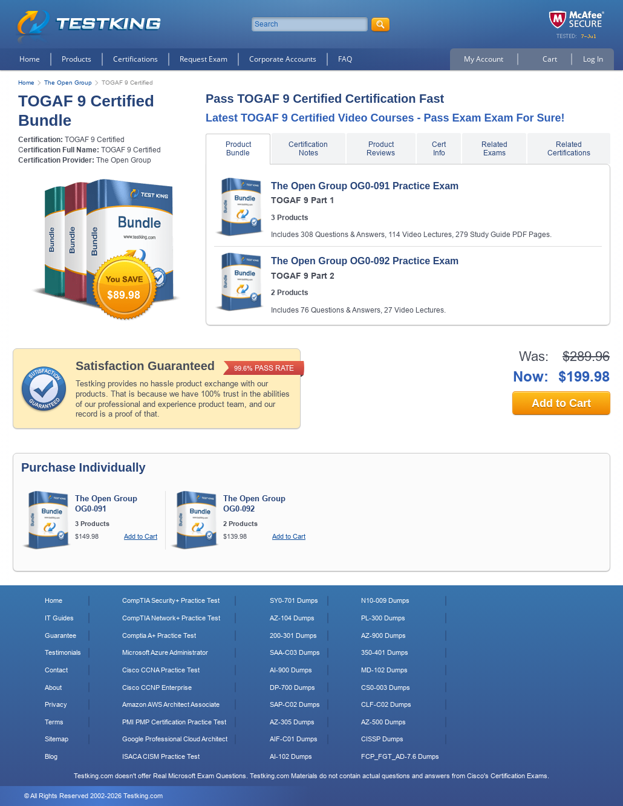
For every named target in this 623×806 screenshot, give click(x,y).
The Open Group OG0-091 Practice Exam (364, 186)
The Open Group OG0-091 (106, 503)
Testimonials (63, 652)
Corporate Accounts (282, 59)
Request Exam (203, 59)
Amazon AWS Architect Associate (171, 704)
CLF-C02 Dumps (386, 704)
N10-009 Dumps (385, 600)
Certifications (135, 59)
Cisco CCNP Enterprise (157, 687)
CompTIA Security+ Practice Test (171, 600)
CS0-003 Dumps (385, 687)
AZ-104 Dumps (292, 618)
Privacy (56, 704)
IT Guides (59, 618)
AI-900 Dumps (291, 670)
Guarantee (60, 635)
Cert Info (439, 148)
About (53, 687)
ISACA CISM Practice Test (161, 756)
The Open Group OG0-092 (254, 503)
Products (76, 59)
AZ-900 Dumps (383, 635)
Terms (54, 722)
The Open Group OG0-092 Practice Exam (364, 261)
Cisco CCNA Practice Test (161, 670)
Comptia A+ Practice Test (159, 635)
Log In (593, 59)
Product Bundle (238, 148)
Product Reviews (381, 148)
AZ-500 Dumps (383, 722)
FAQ (345, 59)
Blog (51, 756)
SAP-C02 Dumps (295, 704)
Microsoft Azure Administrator (165, 652)
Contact (56, 670)
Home (29, 59)
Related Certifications (568, 148)
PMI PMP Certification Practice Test (174, 722)
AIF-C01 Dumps (294, 739)
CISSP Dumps (382, 739)
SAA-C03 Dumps (295, 652)
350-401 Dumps (384, 652)
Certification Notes (308, 148)
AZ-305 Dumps (292, 722)
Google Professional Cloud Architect (174, 739)
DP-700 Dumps (292, 687)
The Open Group (68, 82)
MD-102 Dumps (384, 670)
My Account (483, 59)
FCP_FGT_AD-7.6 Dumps (400, 756)
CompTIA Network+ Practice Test (171, 618)
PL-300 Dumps (383, 618)
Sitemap (56, 739)
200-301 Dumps (293, 635)
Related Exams (494, 148)
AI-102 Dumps (291, 756)
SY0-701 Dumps (294, 600)
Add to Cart (561, 403)
